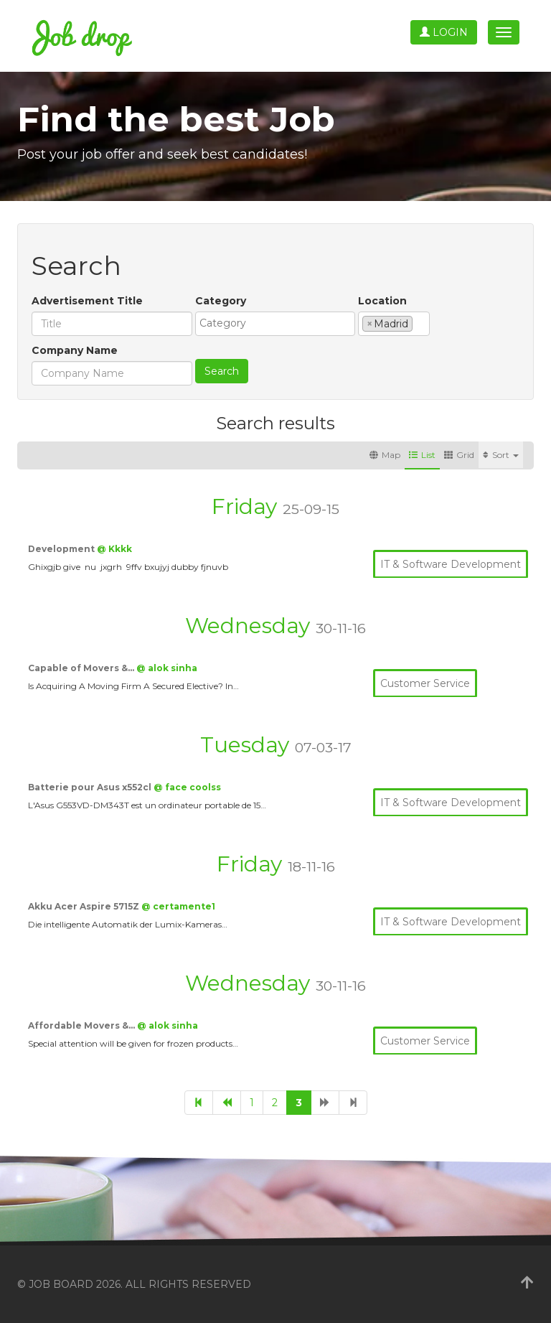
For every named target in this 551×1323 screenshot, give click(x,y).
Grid (459, 454)
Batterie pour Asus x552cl (91, 787)
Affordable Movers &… (82, 1025)
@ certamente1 (178, 906)
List (422, 454)
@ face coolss (187, 787)
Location (382, 300)
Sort (501, 454)
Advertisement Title (87, 300)
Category (220, 300)
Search (221, 371)
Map (384, 454)
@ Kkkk (114, 548)
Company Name (75, 350)
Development (62, 548)
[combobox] (275, 324)
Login (444, 32)
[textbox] (278, 323)
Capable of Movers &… (82, 668)
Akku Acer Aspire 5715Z (84, 906)
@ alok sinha (166, 668)
